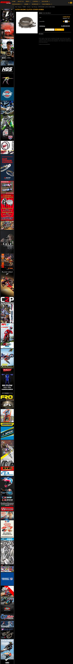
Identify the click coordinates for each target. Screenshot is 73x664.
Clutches (28, 7)
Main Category (18, 7)
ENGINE (24, 7)
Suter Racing (34, 7)
